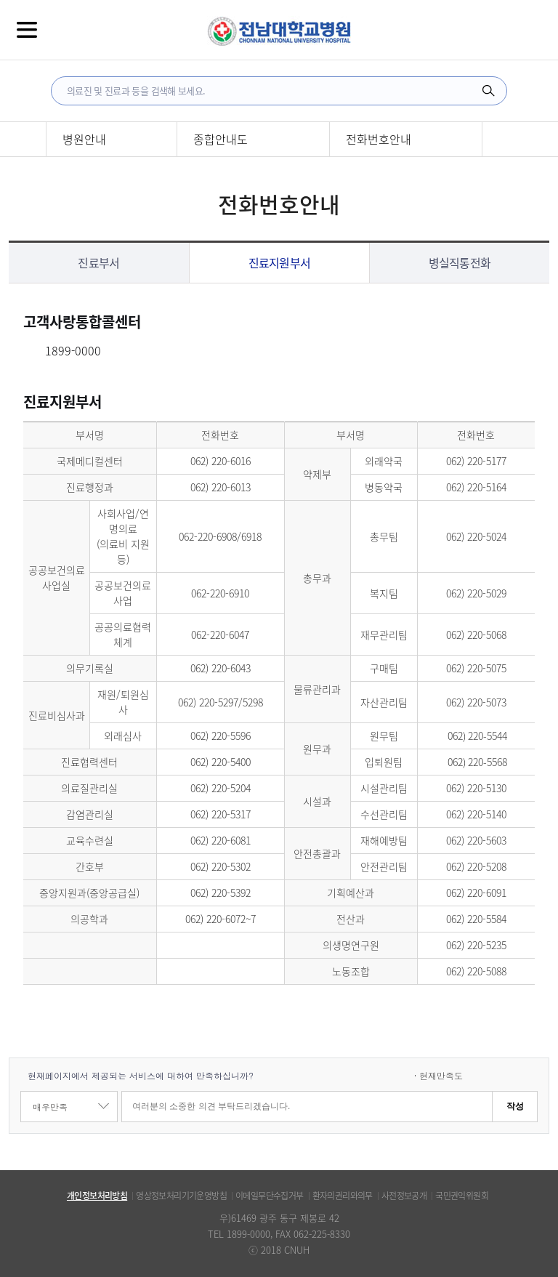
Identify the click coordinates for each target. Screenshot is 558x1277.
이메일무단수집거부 (269, 1195)
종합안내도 (220, 139)
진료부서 (98, 262)
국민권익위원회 (461, 1195)
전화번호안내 (378, 139)
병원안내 (84, 139)
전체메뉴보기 (27, 29)
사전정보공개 (403, 1195)
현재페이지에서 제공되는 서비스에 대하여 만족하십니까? (141, 1075)
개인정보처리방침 (97, 1195)
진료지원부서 (279, 262)
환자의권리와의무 (342, 1195)
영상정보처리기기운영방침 (181, 1195)
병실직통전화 (460, 262)
